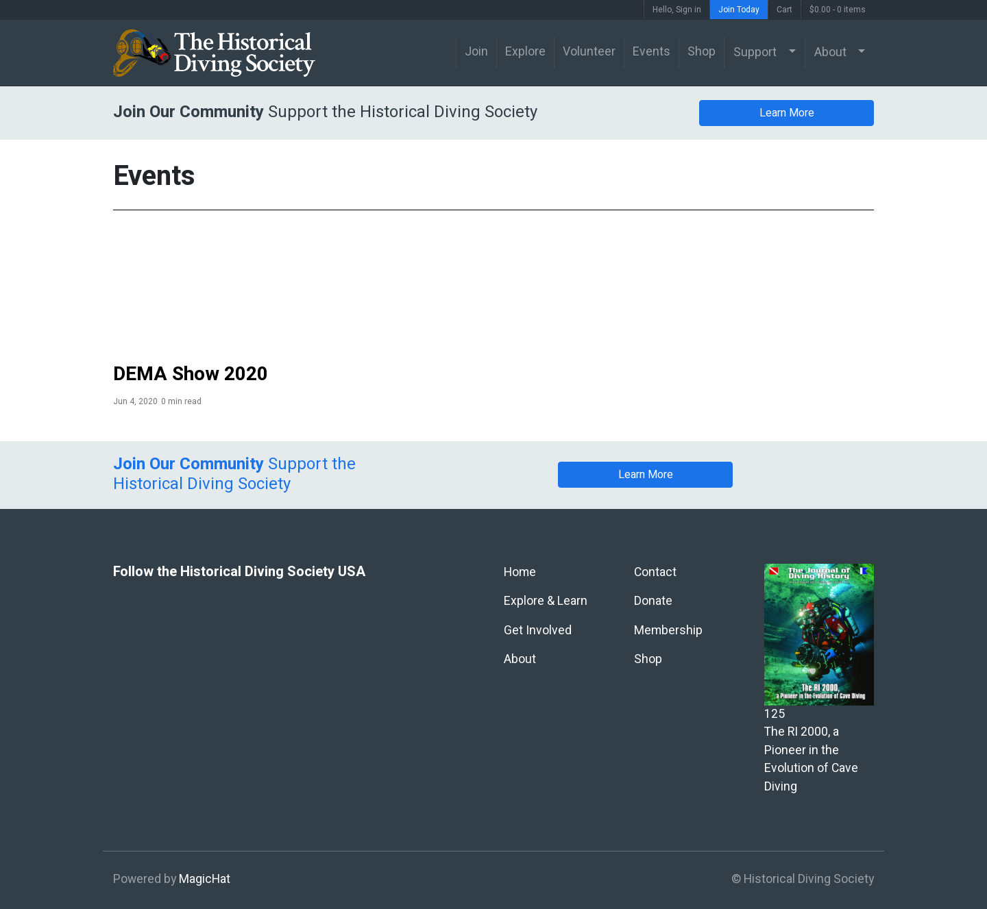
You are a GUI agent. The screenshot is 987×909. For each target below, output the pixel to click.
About (830, 52)
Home (520, 572)
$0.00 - (837, 9)
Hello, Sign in (677, 9)
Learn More (786, 113)
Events (651, 51)
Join (476, 51)
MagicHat (204, 879)
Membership (668, 630)
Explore (525, 51)
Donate (653, 601)
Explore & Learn (545, 601)
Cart (784, 9)
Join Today (738, 9)
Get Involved (538, 630)
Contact (655, 572)
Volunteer (589, 51)
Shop (701, 51)
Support (755, 52)
